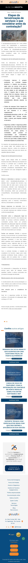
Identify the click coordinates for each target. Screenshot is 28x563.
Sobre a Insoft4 (14, 498)
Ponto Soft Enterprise (13, 480)
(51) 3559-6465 (14, 546)
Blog (14, 508)
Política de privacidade (13, 492)
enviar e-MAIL (14, 550)
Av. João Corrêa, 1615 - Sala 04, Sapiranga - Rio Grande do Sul (12, 521)
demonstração (14, 554)
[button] (1, 1)
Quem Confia (14, 500)
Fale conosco (14, 510)
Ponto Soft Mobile (13, 482)
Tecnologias (14, 505)
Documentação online (13, 495)
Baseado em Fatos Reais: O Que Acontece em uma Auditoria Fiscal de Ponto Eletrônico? (14, 353)
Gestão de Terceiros (16, 12)
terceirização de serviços (9, 43)
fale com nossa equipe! (15, 308)
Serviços (14, 503)
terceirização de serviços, (17, 144)
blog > (8, 12)
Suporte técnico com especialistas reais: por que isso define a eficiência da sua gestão (14, 424)
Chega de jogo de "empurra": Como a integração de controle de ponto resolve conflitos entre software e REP (14, 388)
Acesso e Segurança (13, 485)
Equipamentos (13, 490)
